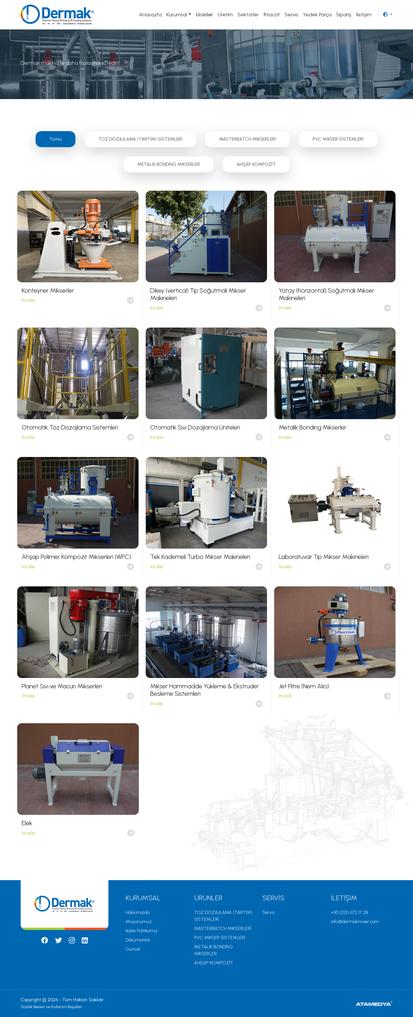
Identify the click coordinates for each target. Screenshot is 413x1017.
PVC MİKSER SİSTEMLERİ (338, 139)
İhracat (272, 14)
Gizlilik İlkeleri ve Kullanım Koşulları (51, 1006)
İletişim (363, 14)
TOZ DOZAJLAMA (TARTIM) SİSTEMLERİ (140, 139)
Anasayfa (150, 14)
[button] (387, 14)
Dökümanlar (138, 940)
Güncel (133, 949)
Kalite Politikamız (142, 930)
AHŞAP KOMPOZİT (256, 164)
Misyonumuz (139, 921)
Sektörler (248, 14)
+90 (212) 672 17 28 (349, 912)
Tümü (55, 139)
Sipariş (343, 14)
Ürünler (204, 14)
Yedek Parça (317, 14)
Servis (291, 14)
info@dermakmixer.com (355, 921)
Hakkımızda (137, 912)
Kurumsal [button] (176, 14)
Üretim (225, 14)
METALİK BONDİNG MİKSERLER (168, 164)
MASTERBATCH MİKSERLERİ (247, 139)
